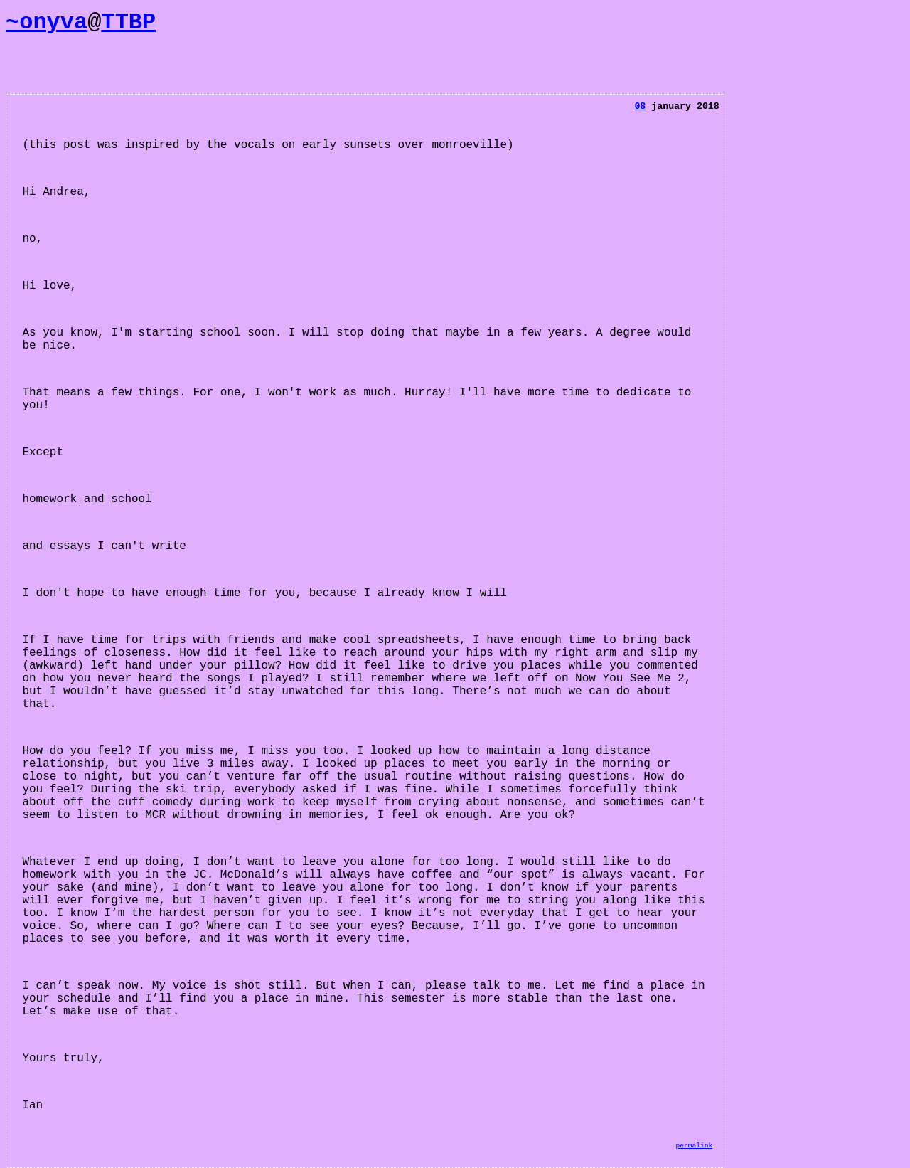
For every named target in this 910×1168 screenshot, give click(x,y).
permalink (693, 1146)
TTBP (128, 22)
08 (640, 106)
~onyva (46, 22)
